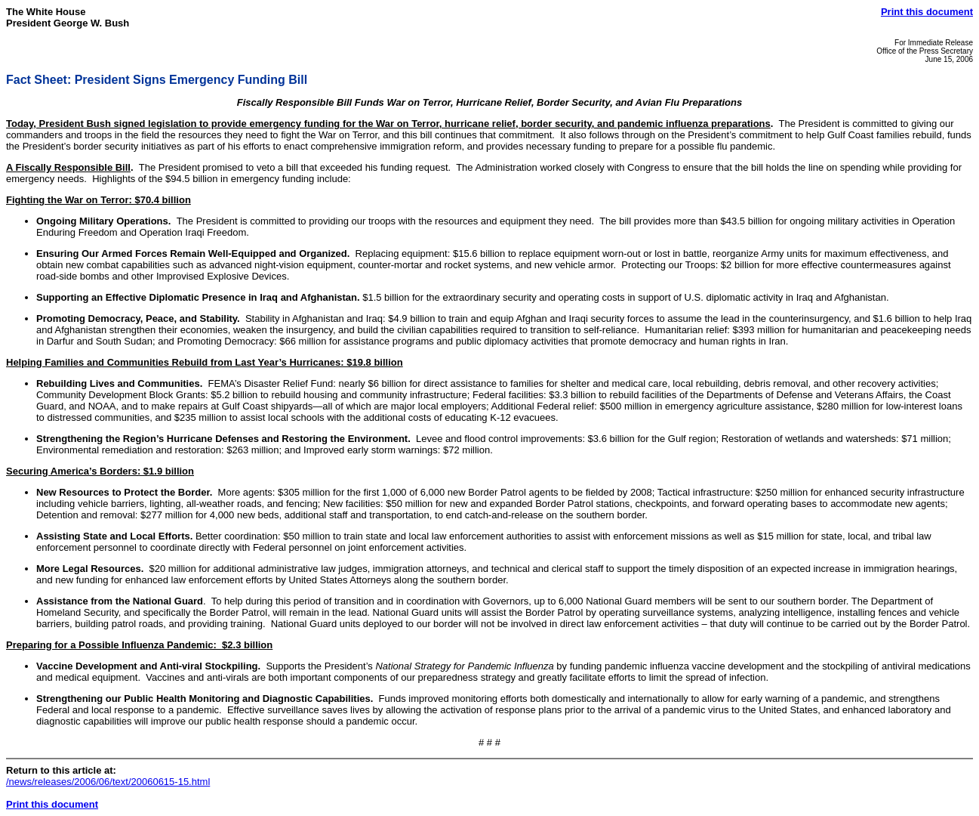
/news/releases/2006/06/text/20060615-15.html (108, 781)
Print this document (927, 11)
